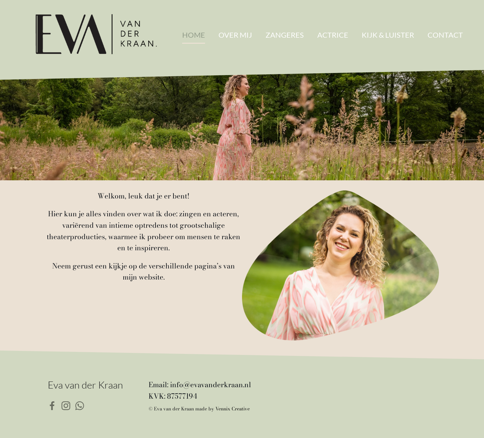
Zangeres (285, 34)
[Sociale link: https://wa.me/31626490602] (82, 405)
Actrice (332, 34)
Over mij (235, 34)
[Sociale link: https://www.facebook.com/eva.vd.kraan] (55, 405)
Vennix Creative (232, 408)
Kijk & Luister (388, 34)
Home (193, 34)
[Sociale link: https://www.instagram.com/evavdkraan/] (68, 405)
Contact (445, 34)
